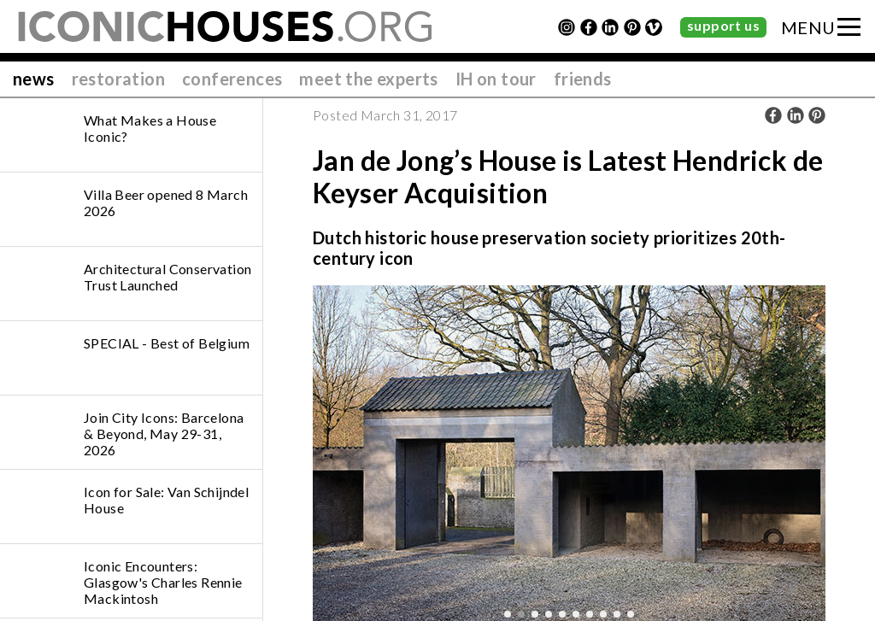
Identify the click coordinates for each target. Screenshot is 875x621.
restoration (118, 78)
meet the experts (368, 78)
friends (583, 78)
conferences (232, 78)
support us (723, 25)
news (34, 78)
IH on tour (496, 78)
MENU (808, 27)
